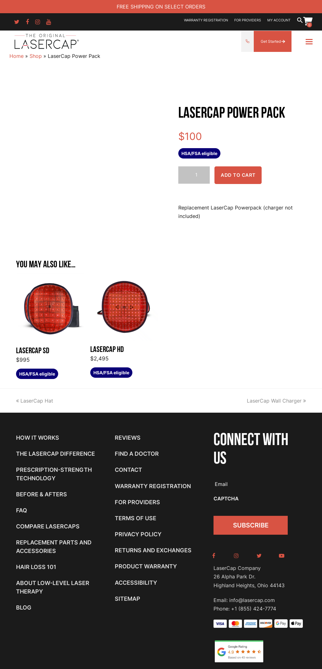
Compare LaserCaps (48, 526)
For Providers (137, 502)
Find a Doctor (137, 453)
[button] (300, 21)
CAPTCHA (226, 498)
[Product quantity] (194, 174)
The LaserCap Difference (55, 453)
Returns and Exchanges (153, 550)
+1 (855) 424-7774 (253, 606)
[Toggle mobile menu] (309, 41)
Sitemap (127, 598)
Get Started (271, 41)
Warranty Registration (153, 486)
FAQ (21, 510)
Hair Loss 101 (36, 567)
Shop (36, 56)
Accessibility (136, 582)
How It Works (37, 437)
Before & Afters (41, 494)
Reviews (128, 437)
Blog (23, 607)
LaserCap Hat (34, 401)
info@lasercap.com (252, 598)
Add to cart (238, 175)
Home (16, 56)
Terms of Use (135, 518)
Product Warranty (146, 566)
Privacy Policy (138, 534)
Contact (128, 469)
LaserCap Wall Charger (276, 401)
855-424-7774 (247, 41)
